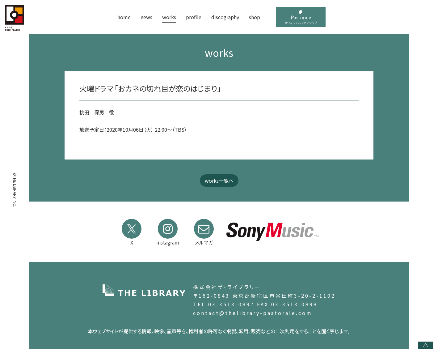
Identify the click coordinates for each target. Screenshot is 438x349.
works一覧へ (219, 180)
